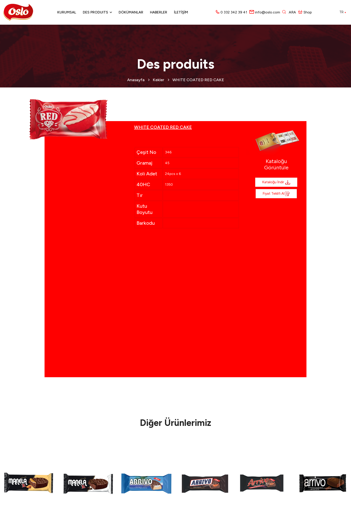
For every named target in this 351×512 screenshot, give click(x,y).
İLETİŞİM (181, 12)
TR (343, 12)
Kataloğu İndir (276, 182)
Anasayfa (136, 79)
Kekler (158, 79)
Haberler (158, 12)
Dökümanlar (131, 12)
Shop (305, 12)
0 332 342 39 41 (233, 12)
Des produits (95, 12)
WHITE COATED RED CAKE (198, 79)
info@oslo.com (267, 12)
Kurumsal (66, 12)
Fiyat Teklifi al (276, 193)
